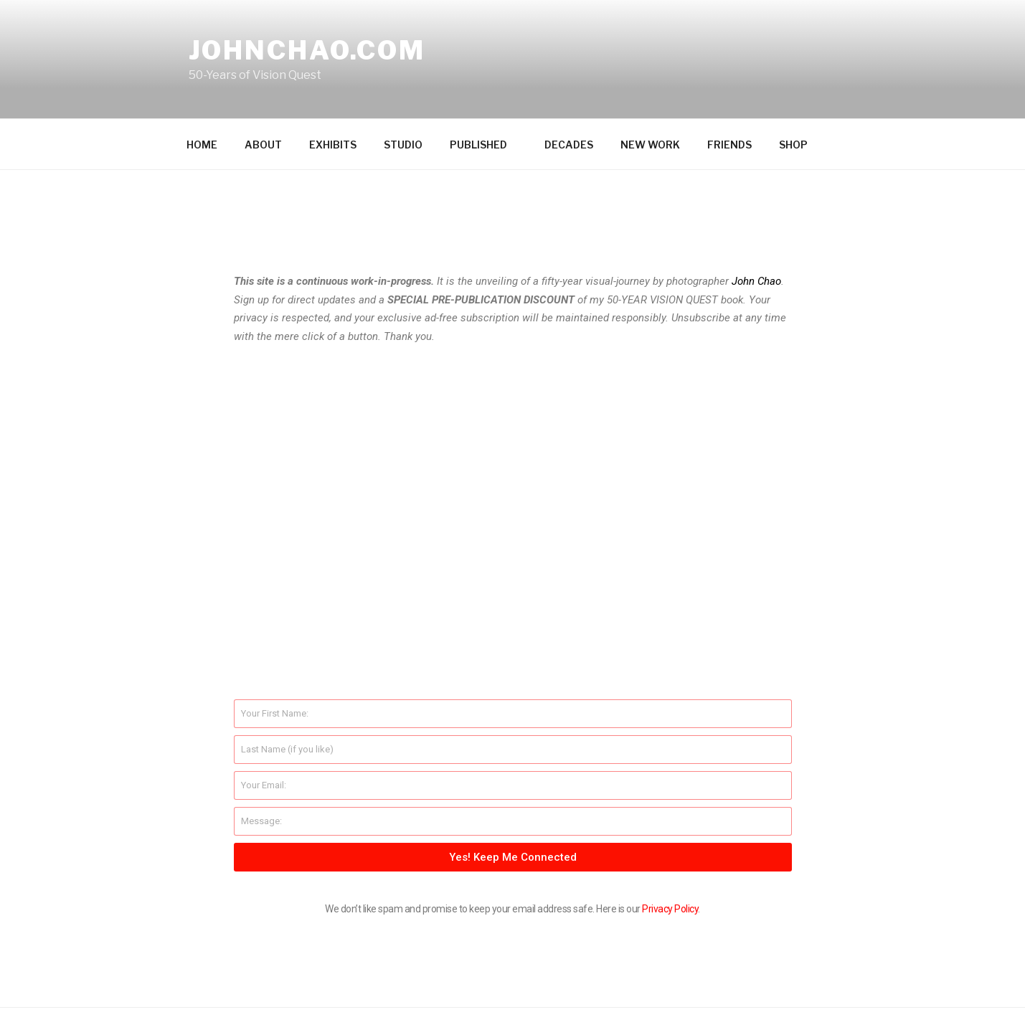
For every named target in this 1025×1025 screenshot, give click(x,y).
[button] (512, 391)
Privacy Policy (670, 857)
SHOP (793, 93)
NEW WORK (650, 93)
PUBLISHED (485, 93)
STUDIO (403, 93)
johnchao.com (307, 50)
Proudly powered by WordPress (259, 991)
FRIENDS (729, 93)
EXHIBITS (332, 93)
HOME (201, 93)
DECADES (568, 93)
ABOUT (263, 93)
